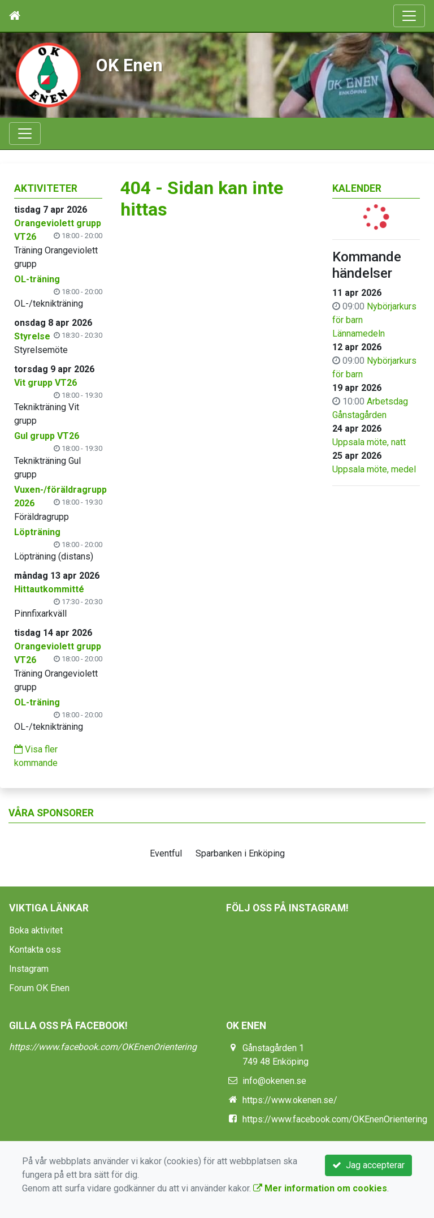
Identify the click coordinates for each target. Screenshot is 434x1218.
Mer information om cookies (320, 1188)
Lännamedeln (358, 333)
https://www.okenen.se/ (289, 1100)
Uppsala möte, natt (369, 442)
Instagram (29, 968)
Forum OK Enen (39, 988)
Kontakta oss (35, 949)
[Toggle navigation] (409, 16)
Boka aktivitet (36, 930)
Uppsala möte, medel (374, 469)
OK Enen (129, 65)
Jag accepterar (368, 1165)
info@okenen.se (274, 1080)
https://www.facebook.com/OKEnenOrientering (103, 1046)
